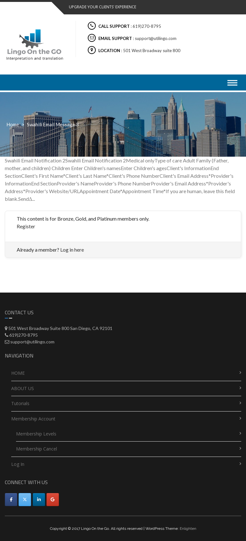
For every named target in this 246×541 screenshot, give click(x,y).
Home (12, 124)
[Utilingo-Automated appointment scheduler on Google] (52, 499)
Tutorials (20, 403)
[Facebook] (11, 499)
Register (26, 226)
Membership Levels (36, 434)
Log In (17, 464)
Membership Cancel (36, 449)
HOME (18, 373)
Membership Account (33, 419)
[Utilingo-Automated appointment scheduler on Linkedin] (39, 499)
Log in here (72, 250)
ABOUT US (22, 388)
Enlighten (188, 528)
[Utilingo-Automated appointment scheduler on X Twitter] (25, 499)
